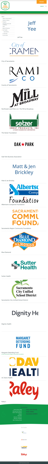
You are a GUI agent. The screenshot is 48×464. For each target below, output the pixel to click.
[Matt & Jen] (24, 169)
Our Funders (24, 427)
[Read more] (46, 6)
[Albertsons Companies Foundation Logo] (24, 193)
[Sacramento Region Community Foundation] (24, 217)
